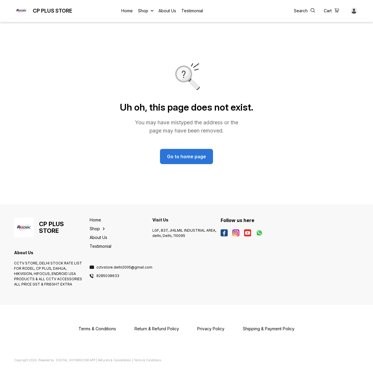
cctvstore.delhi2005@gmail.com (124, 267)
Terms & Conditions (147, 360)
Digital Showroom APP (75, 360)
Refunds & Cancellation (114, 360)
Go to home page (186, 156)
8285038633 (107, 276)
